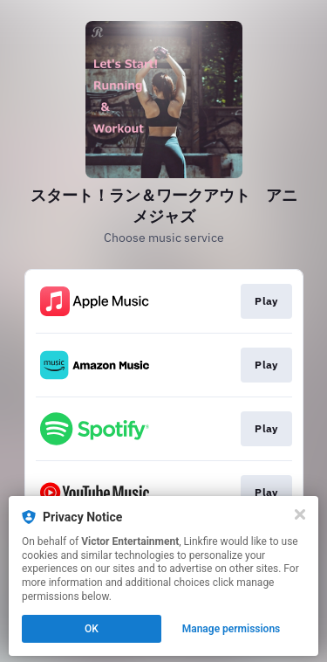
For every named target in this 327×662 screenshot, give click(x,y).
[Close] (300, 514)
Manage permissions (231, 629)
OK (92, 629)
